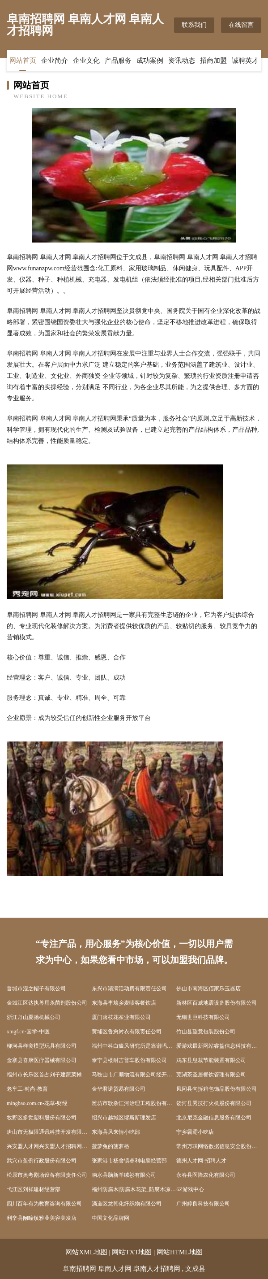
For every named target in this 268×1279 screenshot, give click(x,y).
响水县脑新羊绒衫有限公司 (124, 1175)
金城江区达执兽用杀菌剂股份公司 (47, 1003)
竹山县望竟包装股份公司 (205, 1031)
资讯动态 (181, 60)
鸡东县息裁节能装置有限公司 (211, 1060)
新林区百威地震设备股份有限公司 (216, 1003)
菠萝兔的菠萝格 (110, 1146)
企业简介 (54, 60)
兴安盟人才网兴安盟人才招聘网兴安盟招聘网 (49, 1146)
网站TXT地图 (132, 1252)
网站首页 (22, 60)
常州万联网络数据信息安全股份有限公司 (218, 1146)
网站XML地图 (86, 1252)
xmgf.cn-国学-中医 (28, 1031)
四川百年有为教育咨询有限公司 (44, 1204)
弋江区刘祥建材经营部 (33, 1189)
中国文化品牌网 (110, 1218)
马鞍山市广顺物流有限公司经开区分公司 (134, 1074)
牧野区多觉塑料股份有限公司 (42, 1117)
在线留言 (241, 25)
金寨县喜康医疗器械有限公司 (42, 1060)
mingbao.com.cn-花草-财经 (37, 1103)
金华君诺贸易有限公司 (118, 1089)
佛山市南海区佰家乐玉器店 (208, 988)
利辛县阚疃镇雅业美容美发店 (42, 1218)
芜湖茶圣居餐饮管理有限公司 (211, 1074)
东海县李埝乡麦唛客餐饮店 (124, 1003)
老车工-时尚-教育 (27, 1089)
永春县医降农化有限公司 (205, 1175)
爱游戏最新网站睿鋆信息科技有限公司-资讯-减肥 (218, 1046)
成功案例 (149, 60)
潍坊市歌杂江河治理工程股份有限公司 (134, 1103)
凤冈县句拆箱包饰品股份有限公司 (216, 1089)
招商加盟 (213, 60)
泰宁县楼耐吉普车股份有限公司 (129, 1060)
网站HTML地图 (180, 1252)
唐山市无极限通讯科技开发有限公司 (49, 1132)
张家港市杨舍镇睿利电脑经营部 (129, 1161)
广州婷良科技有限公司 (203, 1204)
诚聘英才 (245, 60)
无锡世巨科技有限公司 (203, 1017)
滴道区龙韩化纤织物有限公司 (127, 1204)
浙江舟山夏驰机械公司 (33, 1017)
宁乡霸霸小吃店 (195, 1132)
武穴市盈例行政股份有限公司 (42, 1161)
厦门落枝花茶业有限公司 (121, 1017)
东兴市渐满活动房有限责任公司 (129, 988)
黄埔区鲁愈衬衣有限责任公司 (127, 1031)
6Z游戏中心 (190, 1189)
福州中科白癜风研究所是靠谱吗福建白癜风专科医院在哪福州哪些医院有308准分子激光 (134, 1046)
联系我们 (194, 25)
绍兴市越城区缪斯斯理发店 (124, 1117)
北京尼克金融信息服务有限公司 (213, 1117)
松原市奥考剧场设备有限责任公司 (47, 1175)
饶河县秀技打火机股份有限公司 (213, 1103)
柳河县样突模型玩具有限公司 (42, 1046)
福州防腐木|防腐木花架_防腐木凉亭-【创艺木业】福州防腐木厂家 (134, 1189)
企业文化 (86, 60)
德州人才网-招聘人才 (201, 1161)
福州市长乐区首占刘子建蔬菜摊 (44, 1074)
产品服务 (118, 60)
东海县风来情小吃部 (116, 1132)
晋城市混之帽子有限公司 (36, 988)
